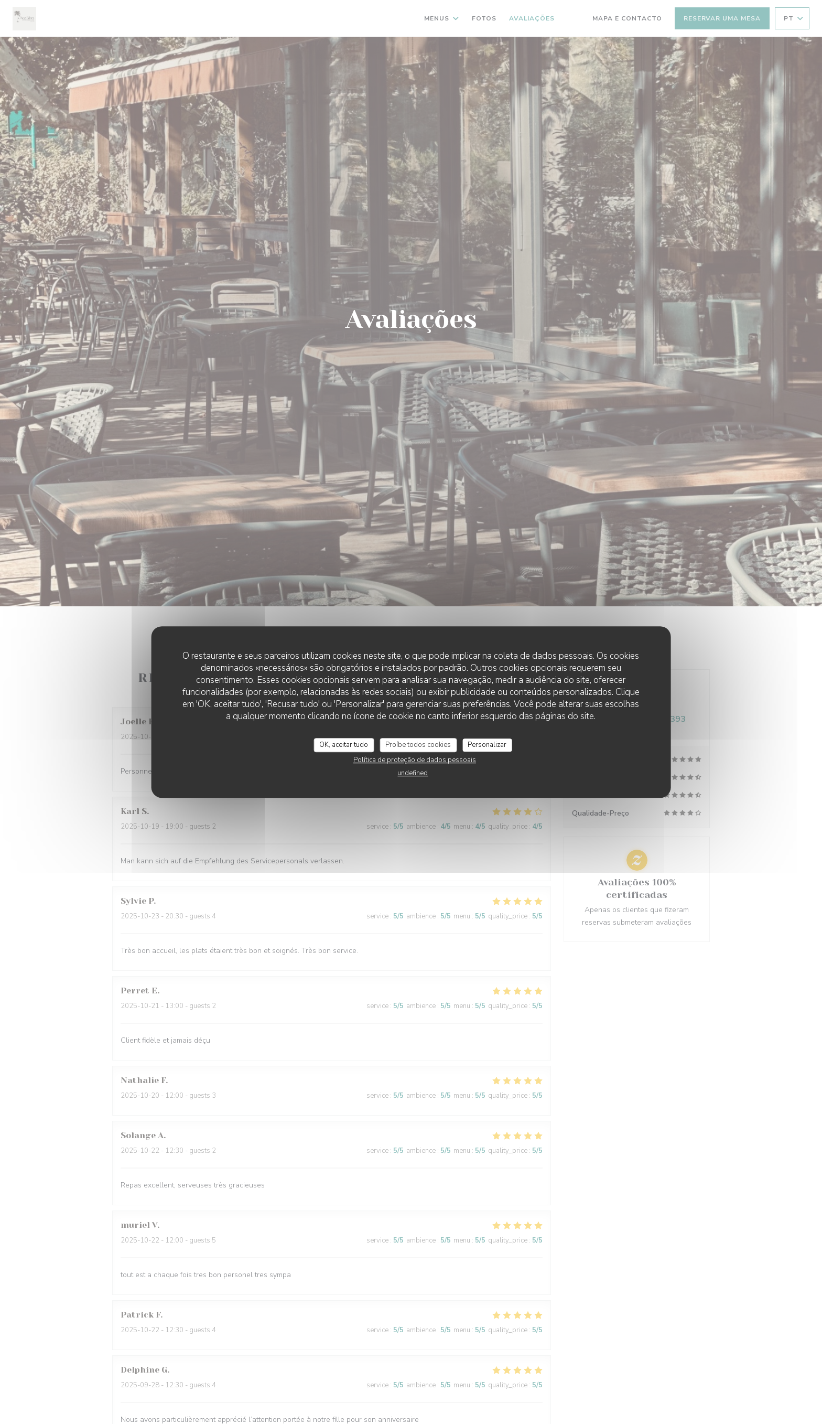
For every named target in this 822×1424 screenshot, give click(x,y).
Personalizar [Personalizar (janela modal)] (487, 745)
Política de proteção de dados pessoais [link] (414, 760)
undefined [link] (412, 773)
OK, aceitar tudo (343, 745)
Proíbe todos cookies (418, 745)
